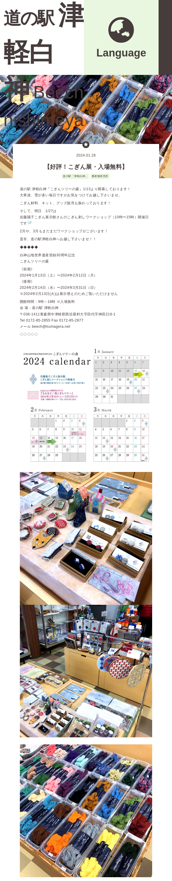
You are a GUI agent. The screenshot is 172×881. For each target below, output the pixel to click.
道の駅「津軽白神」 (75, 176)
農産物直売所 (100, 176)
